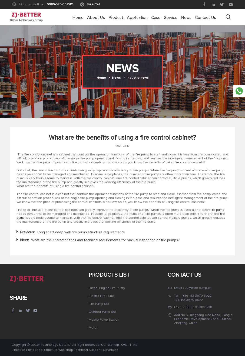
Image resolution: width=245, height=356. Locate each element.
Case (155, 17)
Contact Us (205, 17)
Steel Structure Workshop (54, 350)
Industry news (138, 77)
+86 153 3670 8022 (197, 296)
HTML (133, 345)
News (186, 17)
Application (137, 17)
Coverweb (110, 350)
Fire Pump (27, 350)
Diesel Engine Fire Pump (107, 288)
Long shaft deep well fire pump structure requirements (81, 232)
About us (96, 17)
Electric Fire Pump (102, 296)
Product (116, 17)
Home (77, 17)
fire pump (217, 210)
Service (170, 17)
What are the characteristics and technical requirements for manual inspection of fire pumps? (105, 240)
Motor (93, 327)
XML (124, 345)
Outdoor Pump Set (102, 312)
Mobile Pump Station (104, 320)
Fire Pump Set (99, 304)
